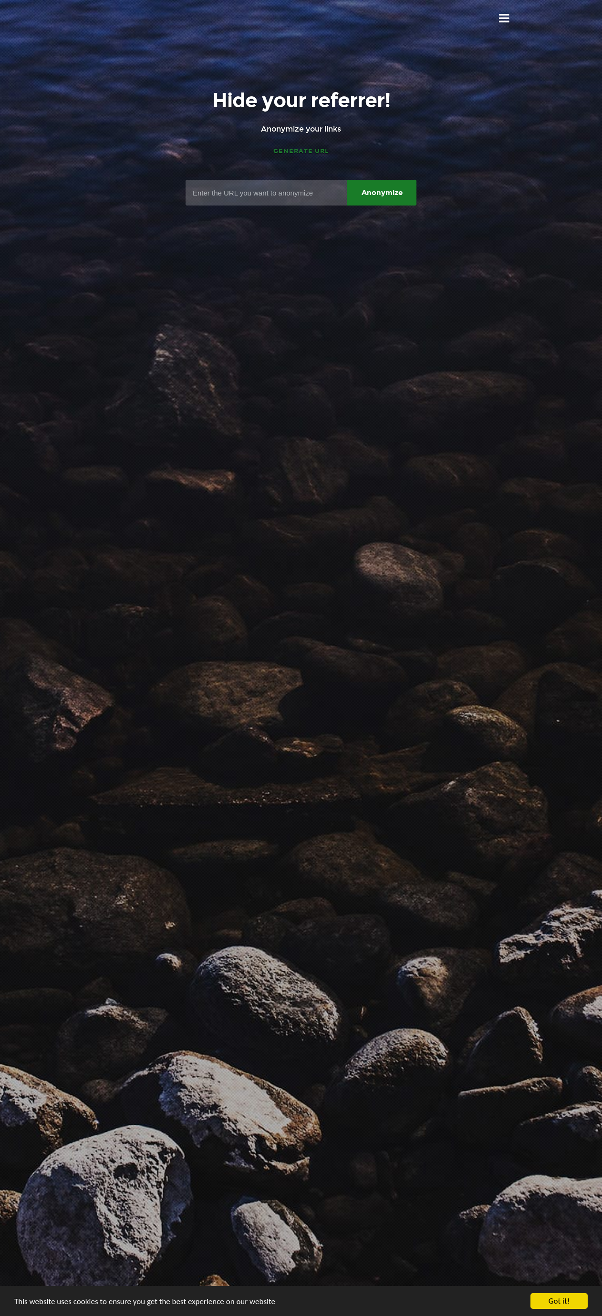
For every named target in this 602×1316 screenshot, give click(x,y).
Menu (504, 18)
